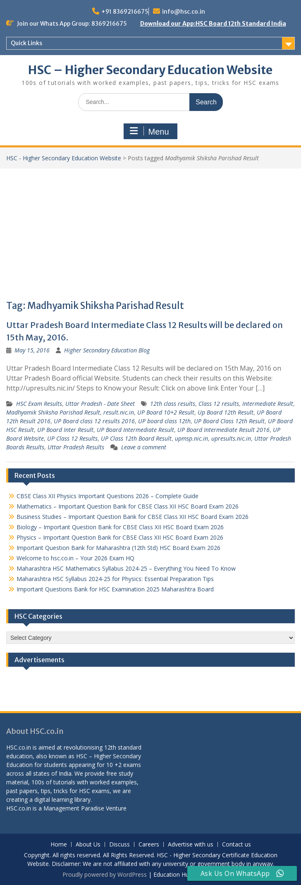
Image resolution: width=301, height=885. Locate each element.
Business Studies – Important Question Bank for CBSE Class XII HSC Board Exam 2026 (132, 517)
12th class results (172, 404)
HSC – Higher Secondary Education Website (150, 70)
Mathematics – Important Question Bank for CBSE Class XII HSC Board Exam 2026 (128, 506)
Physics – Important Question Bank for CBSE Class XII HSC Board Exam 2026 (120, 537)
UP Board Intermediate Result (135, 430)
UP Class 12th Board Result (136, 438)
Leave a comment (143, 447)
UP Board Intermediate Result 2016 (223, 430)
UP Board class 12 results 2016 (94, 421)
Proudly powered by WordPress (104, 874)
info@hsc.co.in (183, 11)
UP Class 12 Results (72, 438)
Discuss (119, 844)
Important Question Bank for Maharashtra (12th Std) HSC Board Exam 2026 (118, 548)
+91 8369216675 (124, 11)
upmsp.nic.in (191, 438)
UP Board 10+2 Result (165, 412)
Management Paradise (73, 808)
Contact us (236, 844)
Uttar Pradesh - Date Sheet (100, 404)
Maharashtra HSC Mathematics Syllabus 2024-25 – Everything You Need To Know (126, 568)
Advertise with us (190, 844)
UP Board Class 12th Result (229, 421)
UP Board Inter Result (65, 430)
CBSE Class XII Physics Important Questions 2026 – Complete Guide (107, 496)
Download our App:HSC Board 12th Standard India (213, 23)
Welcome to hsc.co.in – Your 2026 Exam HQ (75, 558)
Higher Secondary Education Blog (107, 350)
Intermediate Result (267, 404)
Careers (149, 844)
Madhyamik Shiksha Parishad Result (53, 412)
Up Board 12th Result (225, 412)
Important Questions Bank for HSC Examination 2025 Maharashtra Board (115, 589)
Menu (149, 131)
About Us (88, 844)
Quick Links (26, 43)
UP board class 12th (164, 421)
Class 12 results (218, 404)
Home (58, 844)
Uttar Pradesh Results (76, 447)
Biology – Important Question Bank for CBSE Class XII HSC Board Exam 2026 (120, 527)
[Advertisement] (150, 231)
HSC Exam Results (39, 404)
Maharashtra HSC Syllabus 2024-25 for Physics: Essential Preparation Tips (115, 579)
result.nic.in (118, 412)
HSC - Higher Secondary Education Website (63, 158)
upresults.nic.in (231, 438)
